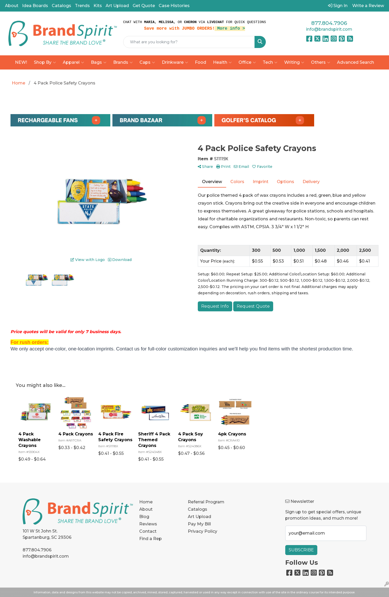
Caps (147, 62)
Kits (98, 5)
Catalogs (61, 5)
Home (146, 501)
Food (200, 62)
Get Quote (144, 5)
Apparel (73, 62)
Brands (123, 62)
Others (320, 62)
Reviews (148, 523)
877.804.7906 (329, 23)
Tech (270, 62)
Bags (98, 62)
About (11, 5)
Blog (144, 516)
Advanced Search (355, 62)
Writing (294, 62)
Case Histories (174, 5)
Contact (148, 531)
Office (247, 62)
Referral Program (206, 501)
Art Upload (117, 5)
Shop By (45, 62)
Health (222, 62)
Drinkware (175, 62)
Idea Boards (35, 5)
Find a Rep (150, 538)
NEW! (21, 62)
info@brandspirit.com (329, 29)
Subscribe (301, 549)
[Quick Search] (189, 42)
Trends (82, 5)
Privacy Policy (202, 531)
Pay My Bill (199, 523)
